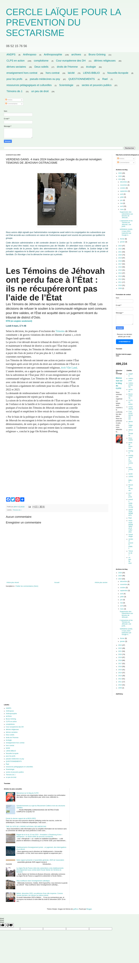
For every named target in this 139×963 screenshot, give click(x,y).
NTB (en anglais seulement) (19, 321)
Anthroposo (29, 54)
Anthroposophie (53, 54)
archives (76, 54)
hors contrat (53, 72)
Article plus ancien (101, 582)
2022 (120, 249)
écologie (91, 66)
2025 (120, 176)
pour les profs (14, 79)
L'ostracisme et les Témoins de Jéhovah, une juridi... (126, 223)
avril (121, 206)
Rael (105, 79)
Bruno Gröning (97, 54)
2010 (120, 285)
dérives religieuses (105, 60)
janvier (122, 242)
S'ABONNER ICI (124, 342)
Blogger (89, 909)
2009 (120, 288)
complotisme (41, 60)
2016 (120, 267)
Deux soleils (41, 66)
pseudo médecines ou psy (45, 79)
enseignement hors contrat (22, 72)
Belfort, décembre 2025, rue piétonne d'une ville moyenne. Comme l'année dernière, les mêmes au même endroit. (40, 894)
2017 (120, 264)
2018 (120, 261)
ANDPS (11, 54)
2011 (120, 282)
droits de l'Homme (67, 66)
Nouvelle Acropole (117, 72)
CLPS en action (16, 60)
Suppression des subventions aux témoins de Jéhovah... (126, 215)
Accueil (56, 582)
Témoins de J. (15, 91)
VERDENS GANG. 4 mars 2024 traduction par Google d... (126, 232)
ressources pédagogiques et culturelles (29, 85)
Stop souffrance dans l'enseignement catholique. (33, 881)
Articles (8, 100)
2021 (120, 252)
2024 (120, 179)
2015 (120, 270)
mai (121, 203)
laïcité (71, 72)
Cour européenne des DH (71, 60)
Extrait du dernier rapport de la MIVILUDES (21, 818)
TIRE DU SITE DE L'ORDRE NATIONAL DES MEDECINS (26, 826)
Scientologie (66, 85)
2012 (120, 279)
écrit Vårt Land (69, 367)
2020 (120, 255)
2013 (120, 276)
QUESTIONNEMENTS (81, 79)
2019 (120, 258)
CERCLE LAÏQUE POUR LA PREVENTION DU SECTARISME (63, 22)
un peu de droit (40, 91)
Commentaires (11, 104)
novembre (124, 185)
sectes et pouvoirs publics (97, 85)
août (122, 194)
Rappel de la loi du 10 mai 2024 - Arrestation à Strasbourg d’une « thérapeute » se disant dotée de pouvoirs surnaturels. (39, 835)
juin (121, 200)
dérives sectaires (16, 66)
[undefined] (9, 925)
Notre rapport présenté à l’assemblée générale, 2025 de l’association (40, 860)
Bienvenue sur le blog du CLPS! (119, 383)
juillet (122, 197)
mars (122, 209)
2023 (120, 246)
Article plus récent (13, 582)
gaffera (75, 909)
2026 (120, 173)
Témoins (60, 331)
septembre (124, 191)
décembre (124, 182)
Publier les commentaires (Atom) (27, 586)
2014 (120, 273)
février (122, 239)
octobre (123, 188)
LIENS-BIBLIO (91, 72)
